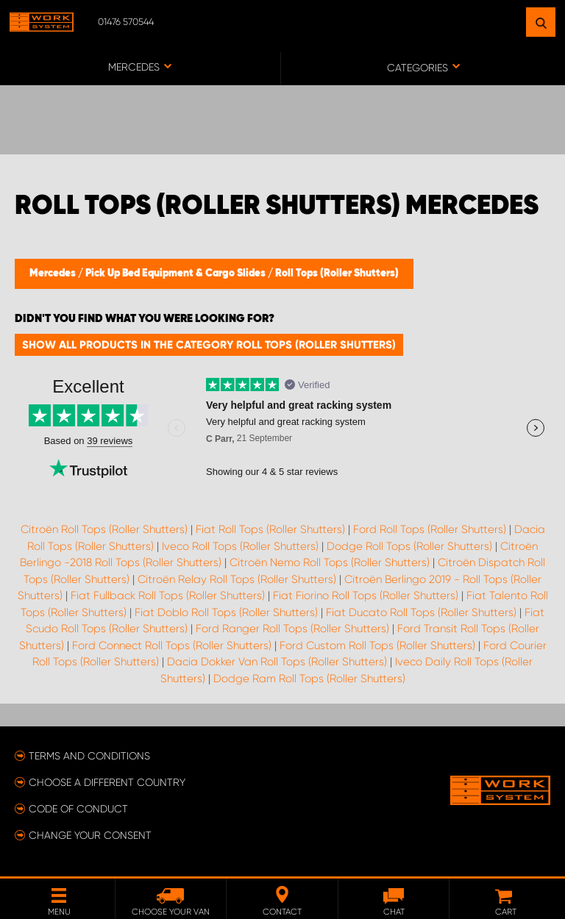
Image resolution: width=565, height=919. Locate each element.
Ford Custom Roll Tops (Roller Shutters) (377, 645)
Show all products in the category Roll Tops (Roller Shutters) (209, 344)
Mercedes (53, 273)
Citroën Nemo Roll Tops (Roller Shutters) (330, 562)
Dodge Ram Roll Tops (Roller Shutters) (309, 678)
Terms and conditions (89, 756)
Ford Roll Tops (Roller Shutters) (429, 529)
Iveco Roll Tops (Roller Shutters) (240, 546)
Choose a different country (107, 782)
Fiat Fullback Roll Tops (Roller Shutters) (168, 595)
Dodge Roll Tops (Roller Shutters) (409, 546)
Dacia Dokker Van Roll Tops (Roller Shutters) (277, 661)
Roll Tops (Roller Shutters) (337, 273)
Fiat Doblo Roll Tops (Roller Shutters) (226, 612)
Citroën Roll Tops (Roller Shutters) (104, 529)
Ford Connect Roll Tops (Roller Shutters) (171, 645)
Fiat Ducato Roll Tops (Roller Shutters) (421, 612)
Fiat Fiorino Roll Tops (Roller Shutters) (365, 595)
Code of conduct (78, 809)
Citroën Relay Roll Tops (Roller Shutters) (237, 579)
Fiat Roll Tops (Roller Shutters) (270, 529)
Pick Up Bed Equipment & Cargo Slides (176, 273)
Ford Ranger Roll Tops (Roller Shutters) (292, 628)
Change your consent (90, 835)
